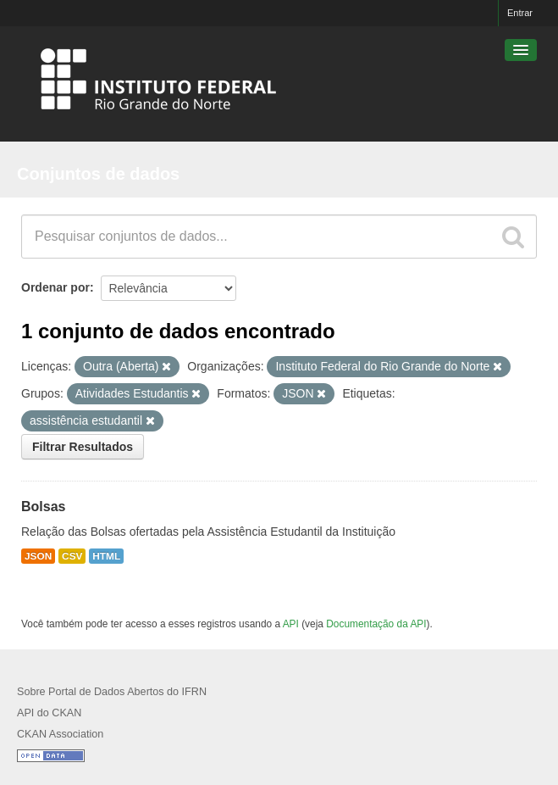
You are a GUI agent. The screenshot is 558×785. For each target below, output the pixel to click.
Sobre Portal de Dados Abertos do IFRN (112, 692)
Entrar (520, 13)
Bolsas (43, 506)
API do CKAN (49, 713)
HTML (106, 556)
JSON (38, 556)
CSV (72, 556)
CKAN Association (60, 734)
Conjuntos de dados (98, 173)
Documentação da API (376, 624)
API (291, 624)
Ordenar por (55, 287)
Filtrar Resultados (82, 447)
